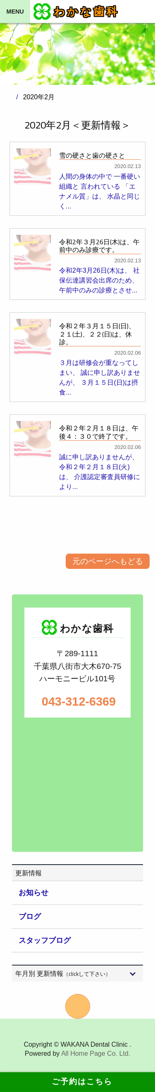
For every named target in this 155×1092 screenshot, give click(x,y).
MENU (15, 11)
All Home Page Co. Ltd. (95, 1053)
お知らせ (33, 893)
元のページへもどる (107, 561)
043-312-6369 (77, 701)
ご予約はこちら (77, 1081)
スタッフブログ (45, 940)
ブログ (30, 916)
